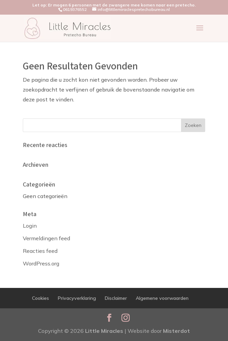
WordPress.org (41, 263)
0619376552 (75, 9)
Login (30, 225)
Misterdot (176, 330)
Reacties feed (40, 250)
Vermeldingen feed (46, 238)
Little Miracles (104, 330)
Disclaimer (116, 298)
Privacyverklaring (77, 298)
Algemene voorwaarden (162, 298)
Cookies (40, 298)
